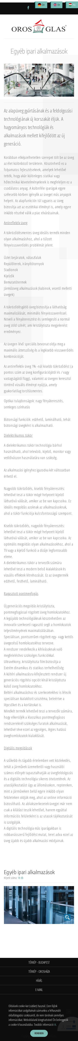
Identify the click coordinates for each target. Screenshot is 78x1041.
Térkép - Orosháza (39, 971)
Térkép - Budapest (39, 962)
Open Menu (6, 8)
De (43, 5)
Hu (74, 5)
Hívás (39, 980)
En (59, 5)
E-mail (39, 989)
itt (55, 1024)
